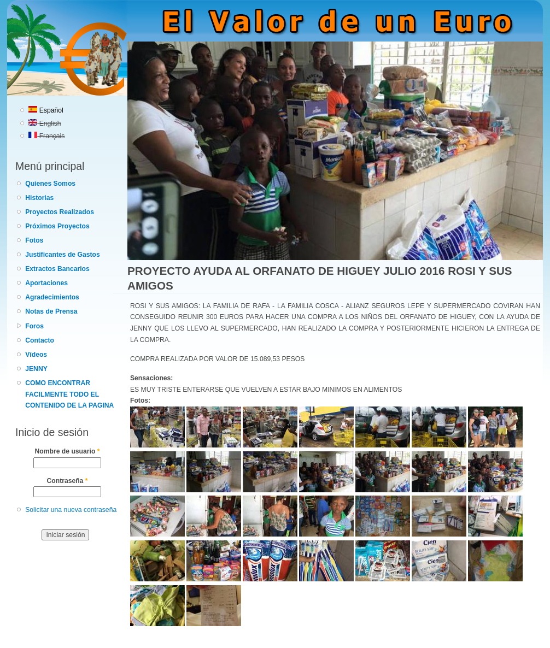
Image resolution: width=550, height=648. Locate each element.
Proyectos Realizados (59, 212)
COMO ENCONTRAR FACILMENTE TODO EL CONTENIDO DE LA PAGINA (69, 394)
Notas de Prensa (51, 311)
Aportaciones (46, 283)
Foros (34, 326)
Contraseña (67, 481)
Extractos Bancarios (57, 269)
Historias (39, 198)
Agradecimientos (52, 297)
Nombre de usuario (67, 451)
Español (45, 110)
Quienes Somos (50, 183)
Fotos (34, 240)
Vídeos (36, 354)
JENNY (36, 369)
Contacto (39, 340)
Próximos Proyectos (57, 226)
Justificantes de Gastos (62, 254)
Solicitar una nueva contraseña (70, 510)
